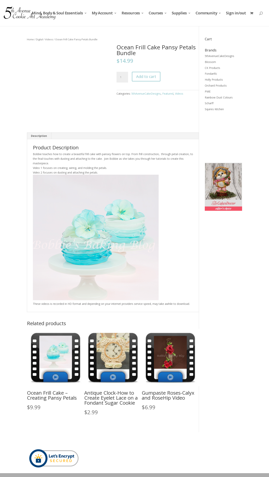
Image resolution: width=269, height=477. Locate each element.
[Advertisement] (224, 136)
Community (206, 14)
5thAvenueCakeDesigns (146, 93)
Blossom (210, 62)
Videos (49, 39)
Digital (39, 39)
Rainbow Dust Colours (219, 97)
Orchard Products (216, 85)
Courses (156, 14)
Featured (167, 93)
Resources (131, 14)
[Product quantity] (122, 77)
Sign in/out (236, 14)
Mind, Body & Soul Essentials (57, 14)
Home (30, 39)
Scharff (209, 103)
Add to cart (146, 76)
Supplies (179, 14)
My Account (102, 14)
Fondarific (211, 73)
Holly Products (214, 79)
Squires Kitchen (214, 109)
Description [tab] (39, 136)
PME (208, 91)
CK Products (212, 68)
